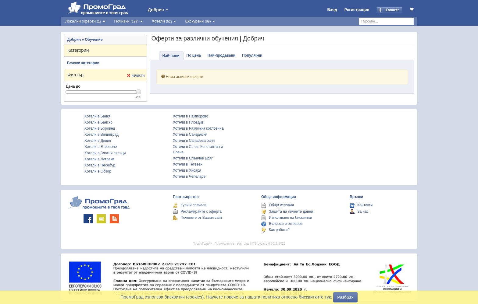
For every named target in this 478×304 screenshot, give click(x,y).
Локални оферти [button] (85, 21)
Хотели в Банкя (97, 116)
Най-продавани (221, 55)
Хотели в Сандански (190, 134)
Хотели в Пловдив (188, 122)
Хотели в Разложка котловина (198, 128)
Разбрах (345, 297)
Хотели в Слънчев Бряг (192, 158)
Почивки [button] (128, 21)
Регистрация (356, 9)
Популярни (252, 55)
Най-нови (171, 56)
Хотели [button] (164, 21)
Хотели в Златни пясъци (105, 153)
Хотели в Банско (98, 122)
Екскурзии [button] (200, 21)
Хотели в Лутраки (99, 159)
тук (328, 297)
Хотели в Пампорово (190, 116)
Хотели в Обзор (97, 171)
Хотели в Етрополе (100, 147)
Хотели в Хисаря (187, 170)
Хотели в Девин (97, 140)
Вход (332, 9)
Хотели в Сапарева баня (194, 140)
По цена (194, 55)
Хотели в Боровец (99, 128)
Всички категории (83, 63)
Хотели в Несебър (99, 165)
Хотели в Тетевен (187, 164)
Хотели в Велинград (101, 134)
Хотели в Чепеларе (189, 176)
